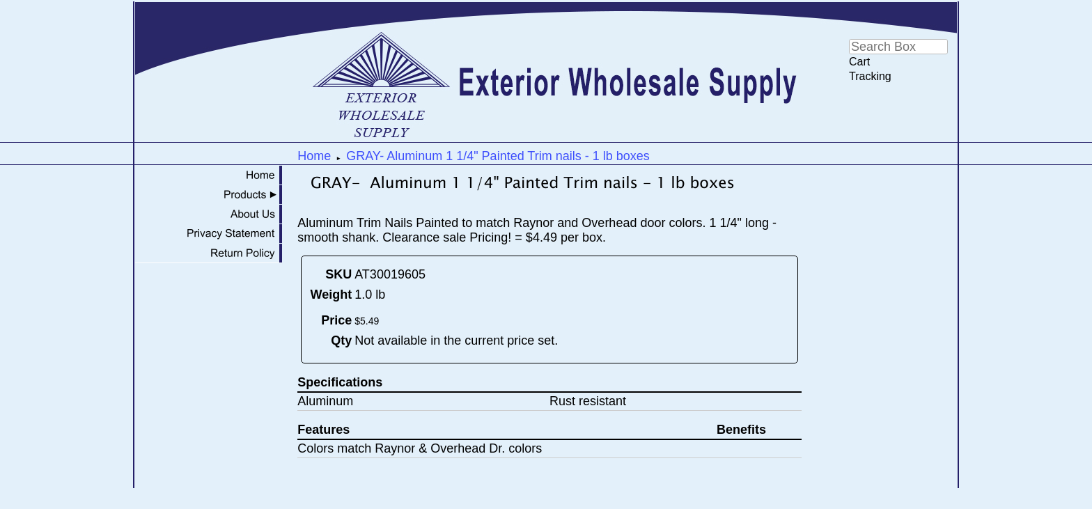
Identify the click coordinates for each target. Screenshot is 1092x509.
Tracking (870, 76)
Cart (859, 62)
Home (314, 156)
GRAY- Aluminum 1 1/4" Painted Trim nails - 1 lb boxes (498, 156)
